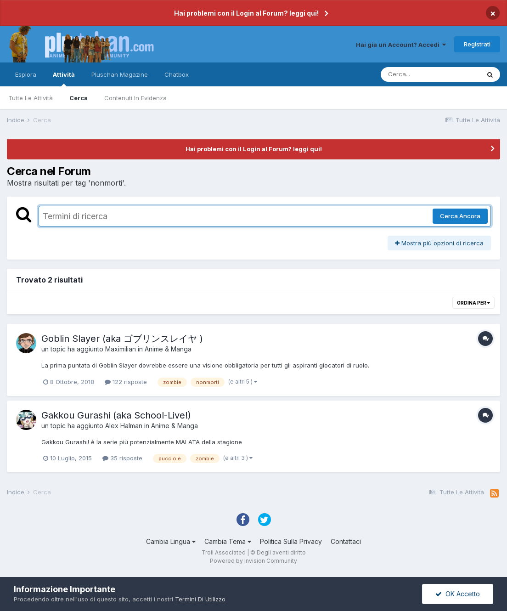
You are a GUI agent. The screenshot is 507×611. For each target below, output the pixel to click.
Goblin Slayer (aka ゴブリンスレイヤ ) (122, 338)
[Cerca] (430, 74)
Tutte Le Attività (30, 98)
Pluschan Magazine (119, 74)
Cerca (78, 98)
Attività (64, 78)
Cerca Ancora (460, 216)
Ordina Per (473, 303)
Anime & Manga (168, 349)
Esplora (25, 74)
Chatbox (176, 74)
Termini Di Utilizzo (200, 599)
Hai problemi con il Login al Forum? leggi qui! (246, 13)
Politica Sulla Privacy (291, 541)
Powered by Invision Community (253, 560)
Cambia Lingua (171, 541)
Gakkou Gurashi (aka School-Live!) (116, 415)
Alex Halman (123, 426)
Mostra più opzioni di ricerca (439, 243)
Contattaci (346, 541)
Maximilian (120, 349)
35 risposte (122, 458)
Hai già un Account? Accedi (401, 44)
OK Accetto (457, 594)
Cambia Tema (227, 541)
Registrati (477, 44)
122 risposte (126, 381)
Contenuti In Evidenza (135, 98)
